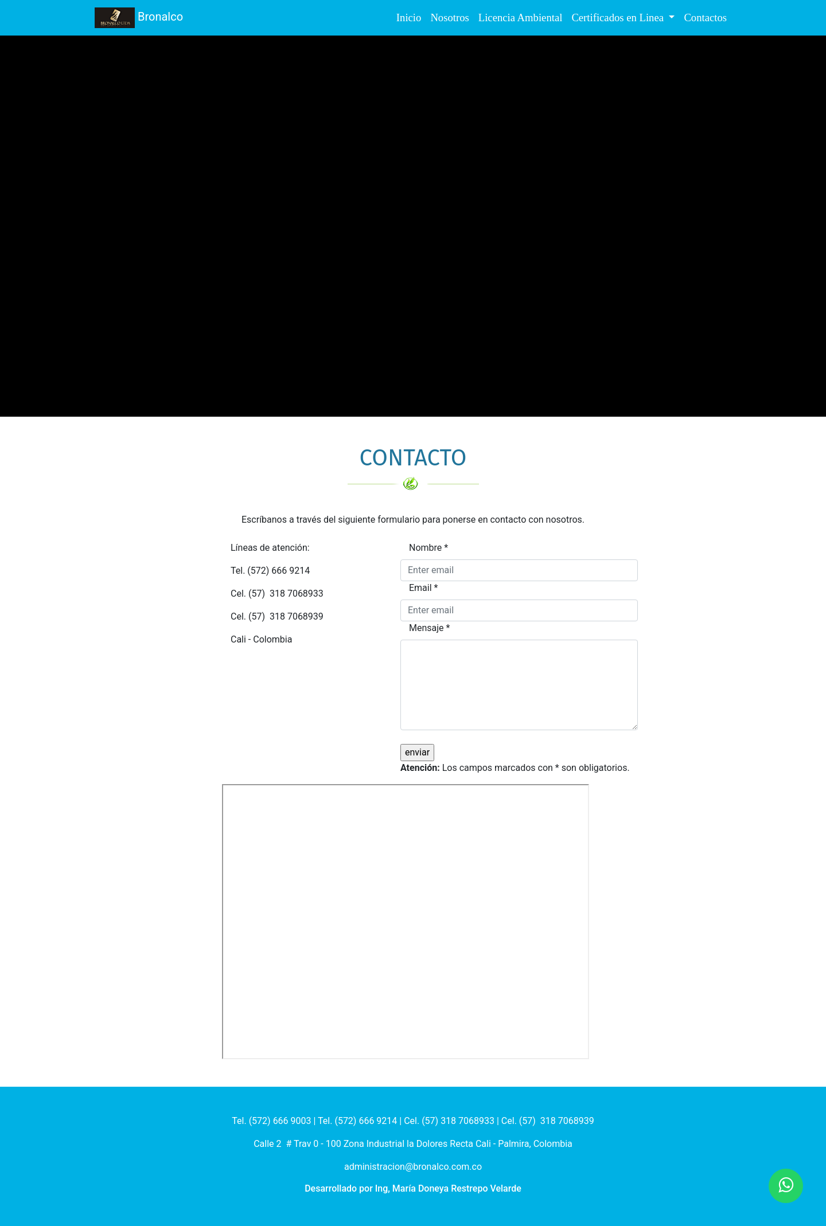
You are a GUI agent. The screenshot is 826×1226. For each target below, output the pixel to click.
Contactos (705, 17)
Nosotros (449, 17)
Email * (423, 587)
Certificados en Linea (618, 17)
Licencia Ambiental (520, 17)
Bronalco (139, 17)
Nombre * (428, 547)
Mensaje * (429, 627)
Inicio (409, 17)
